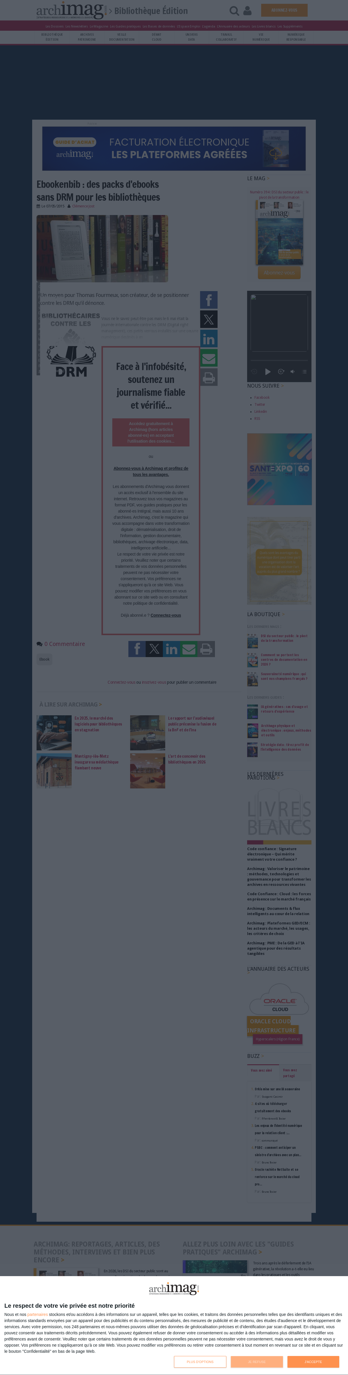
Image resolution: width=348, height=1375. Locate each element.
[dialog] (174, 1325)
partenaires (37, 1314)
